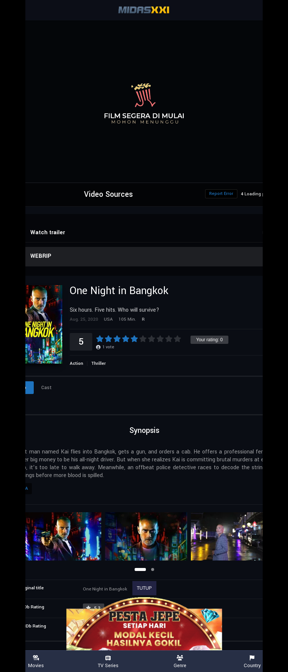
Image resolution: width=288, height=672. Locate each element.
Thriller (98, 363)
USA (23, 488)
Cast (46, 387)
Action (76, 363)
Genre (180, 661)
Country (252, 661)
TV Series (108, 661)
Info (21, 387)
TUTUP (144, 588)
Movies (36, 661)
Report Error (221, 193)
